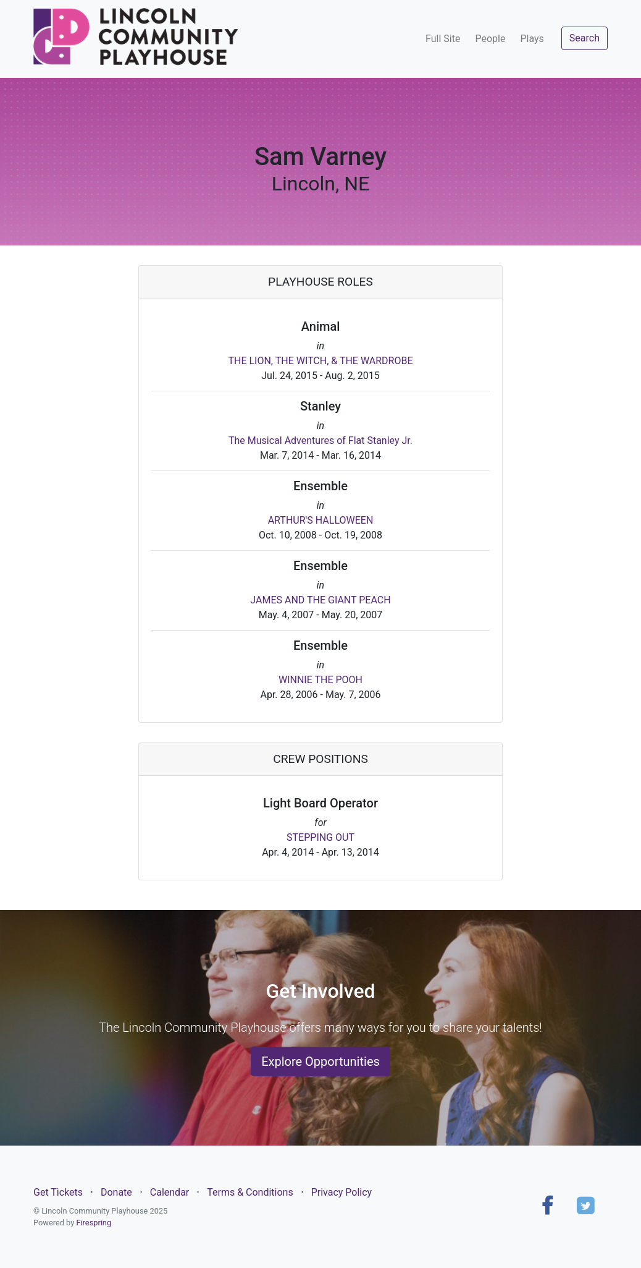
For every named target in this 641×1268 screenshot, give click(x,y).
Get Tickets (58, 1192)
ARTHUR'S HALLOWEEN (321, 520)
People (490, 39)
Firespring (93, 1222)
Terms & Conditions (250, 1192)
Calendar (169, 1192)
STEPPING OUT (320, 837)
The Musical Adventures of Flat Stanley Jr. (320, 440)
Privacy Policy (341, 1192)
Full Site (442, 39)
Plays (531, 39)
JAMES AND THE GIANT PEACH (320, 600)
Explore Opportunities (320, 1061)
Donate (116, 1192)
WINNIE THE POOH (320, 680)
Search (584, 38)
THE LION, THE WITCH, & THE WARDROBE (320, 361)
